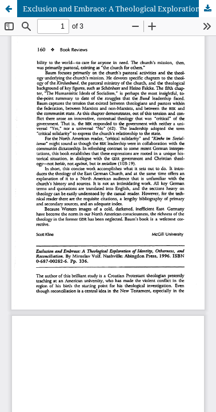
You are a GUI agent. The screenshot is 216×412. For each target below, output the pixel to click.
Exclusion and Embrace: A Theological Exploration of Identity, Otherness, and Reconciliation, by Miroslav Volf (119, 8)
